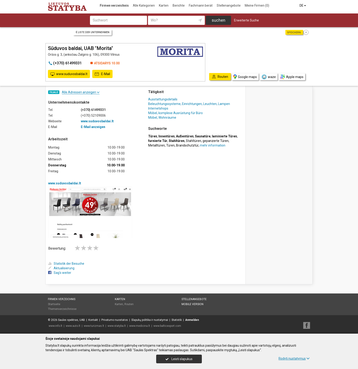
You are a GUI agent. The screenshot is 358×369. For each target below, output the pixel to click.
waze (268, 77)
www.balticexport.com (167, 325)
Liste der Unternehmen (92, 32)
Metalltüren (156, 145)
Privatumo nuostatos (114, 320)
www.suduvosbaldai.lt (68, 74)
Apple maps (291, 76)
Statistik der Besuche (66, 263)
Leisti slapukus (179, 359)
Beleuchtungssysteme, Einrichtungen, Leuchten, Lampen (189, 104)
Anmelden (192, 320)
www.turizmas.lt (94, 325)
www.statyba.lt (117, 325)
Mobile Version (192, 304)
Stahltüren (193, 141)
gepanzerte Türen (216, 141)
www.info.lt (55, 325)
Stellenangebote (229, 5)
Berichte (179, 5)
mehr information (212, 145)
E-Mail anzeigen (93, 127)
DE (303, 5)
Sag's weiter (59, 273)
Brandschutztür (187, 145)
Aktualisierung (61, 268)
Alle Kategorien (144, 5)
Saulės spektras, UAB (71, 320)
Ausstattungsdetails (162, 99)
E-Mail (102, 74)
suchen (218, 20)
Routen (129, 304)
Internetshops (158, 108)
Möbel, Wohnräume (162, 117)
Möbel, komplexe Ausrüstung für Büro (175, 113)
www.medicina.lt (139, 325)
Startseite (54, 304)
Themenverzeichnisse (62, 309)
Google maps (245, 76)
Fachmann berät (201, 5)
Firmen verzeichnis (114, 5)
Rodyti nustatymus (294, 358)
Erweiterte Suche (246, 20)
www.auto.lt (73, 325)
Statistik (176, 320)
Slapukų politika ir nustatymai (149, 320)
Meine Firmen (257, 5)
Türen (170, 145)
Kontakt (93, 320)
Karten (163, 5)
